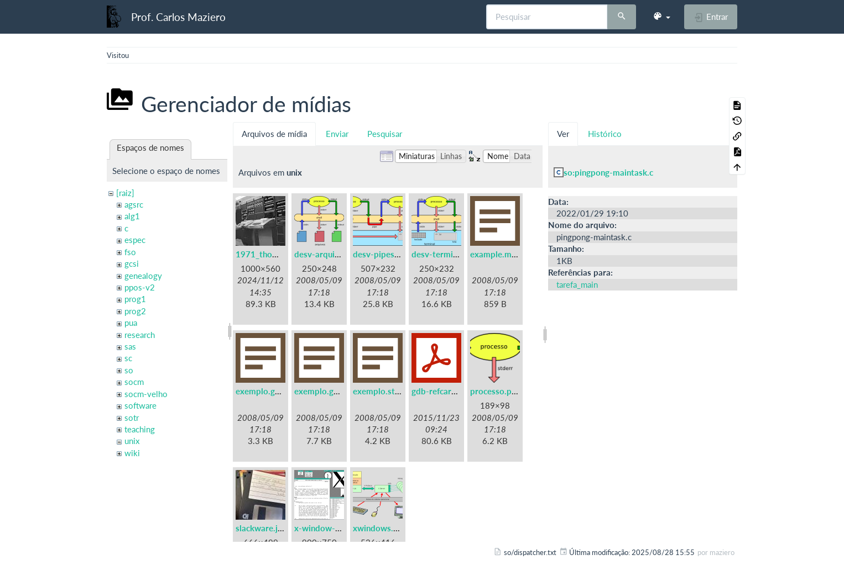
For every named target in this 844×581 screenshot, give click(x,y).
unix (131, 441)
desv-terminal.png (445, 254)
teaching (139, 429)
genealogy (143, 276)
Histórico (605, 134)
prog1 (135, 299)
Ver (563, 134)
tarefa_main (577, 284)
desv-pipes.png (381, 254)
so (128, 370)
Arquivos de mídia (274, 134)
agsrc (133, 204)
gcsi (131, 263)
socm (134, 382)
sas (130, 346)
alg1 (132, 216)
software (140, 405)
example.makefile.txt (510, 254)
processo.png (495, 391)
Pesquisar (384, 134)
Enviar (337, 134)
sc (128, 358)
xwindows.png (380, 528)
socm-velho (146, 394)
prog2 (135, 311)
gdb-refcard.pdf (441, 391)
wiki (132, 453)
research (139, 335)
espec (134, 240)
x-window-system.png (336, 528)
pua (130, 323)
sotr (131, 417)
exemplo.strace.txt (388, 391)
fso (130, 252)
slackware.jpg (261, 528)
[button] (661, 16)
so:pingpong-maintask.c (608, 172)
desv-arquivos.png (329, 254)
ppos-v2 (139, 287)
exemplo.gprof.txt (328, 391)
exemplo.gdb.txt (267, 391)
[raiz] (125, 193)
